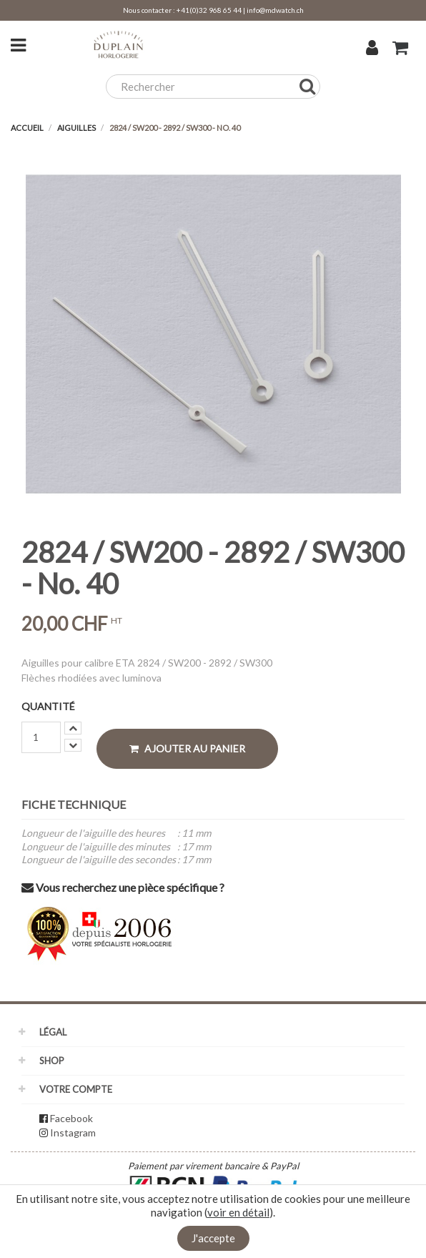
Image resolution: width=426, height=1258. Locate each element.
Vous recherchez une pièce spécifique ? (122, 887)
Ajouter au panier (187, 748)
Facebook (71, 1118)
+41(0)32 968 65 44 (209, 10)
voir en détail (238, 1212)
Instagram (73, 1132)
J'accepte (213, 1238)
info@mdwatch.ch (275, 10)
